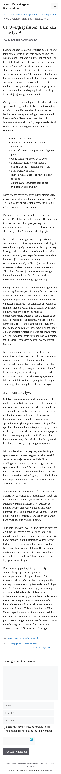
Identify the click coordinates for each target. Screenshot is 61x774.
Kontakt (32, 766)
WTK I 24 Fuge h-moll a (43, 647)
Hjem (8, 763)
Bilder (53, 763)
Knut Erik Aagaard (17, 4)
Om (27, 766)
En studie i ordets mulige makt (20, 14)
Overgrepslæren (48, 14)
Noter (14, 763)
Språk (41, 763)
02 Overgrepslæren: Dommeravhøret (22, 644)
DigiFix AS (48, 770)
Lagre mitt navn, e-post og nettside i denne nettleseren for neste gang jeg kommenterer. (29, 728)
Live (47, 763)
